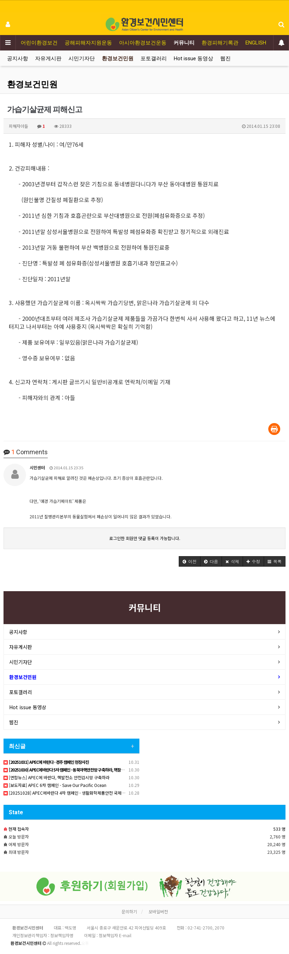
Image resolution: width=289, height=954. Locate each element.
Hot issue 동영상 (193, 58)
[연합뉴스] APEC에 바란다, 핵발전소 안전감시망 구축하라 (57, 777)
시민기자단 (81, 58)
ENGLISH (255, 43)
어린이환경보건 (39, 43)
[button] (190, 561)
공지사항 (17, 58)
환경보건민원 (117, 58)
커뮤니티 (184, 43)
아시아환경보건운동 (142, 43)
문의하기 (129, 911)
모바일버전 (158, 911)
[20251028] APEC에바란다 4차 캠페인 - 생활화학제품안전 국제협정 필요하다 (75, 793)
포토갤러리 (153, 58)
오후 (85, 943)
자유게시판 (48, 58)
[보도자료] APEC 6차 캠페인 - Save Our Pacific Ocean (55, 785)
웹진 (225, 58)
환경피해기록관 (220, 43)
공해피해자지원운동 (88, 43)
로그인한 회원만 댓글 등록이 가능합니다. (144, 538)
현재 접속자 (18, 829)
